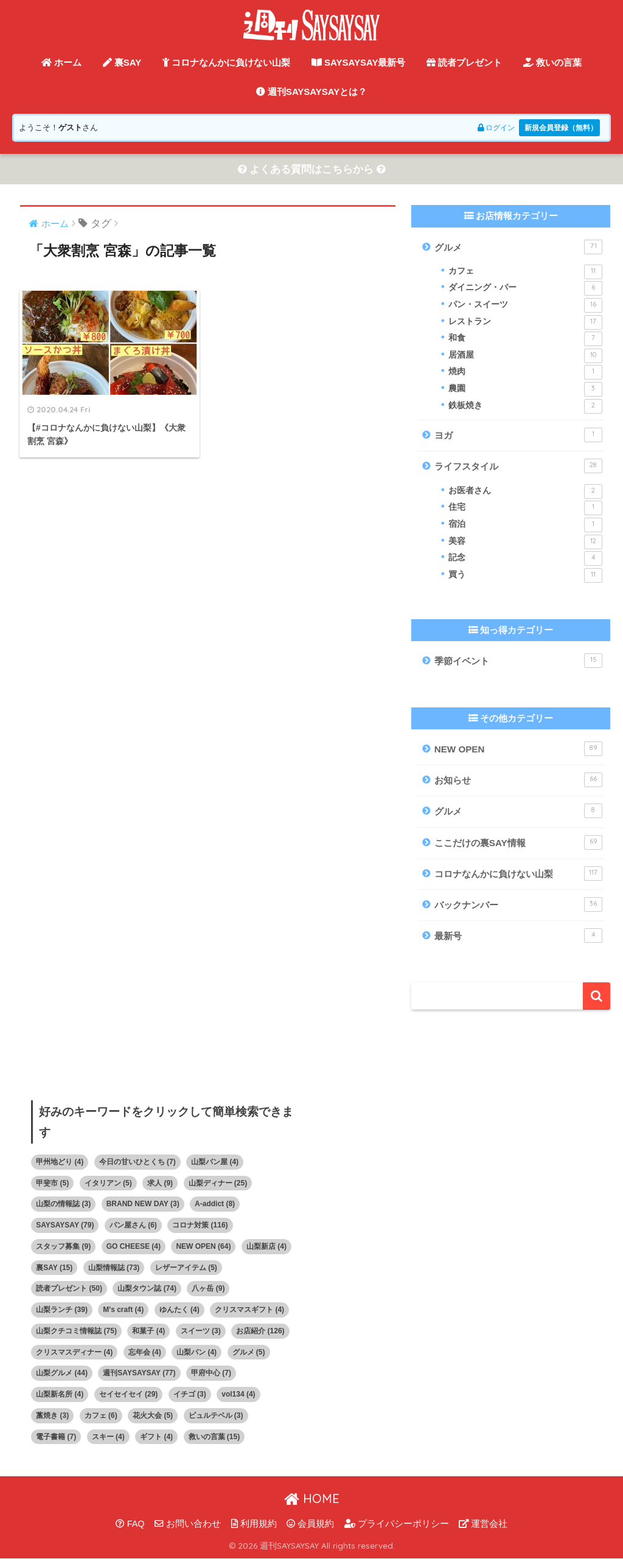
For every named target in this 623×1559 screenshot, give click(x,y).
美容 (525, 542)
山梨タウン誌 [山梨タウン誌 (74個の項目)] (146, 1289)
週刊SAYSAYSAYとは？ (311, 91)
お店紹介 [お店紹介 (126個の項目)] (260, 1331)
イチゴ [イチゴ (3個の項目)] (189, 1395)
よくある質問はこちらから (311, 169)
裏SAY (122, 62)
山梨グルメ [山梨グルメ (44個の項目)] (62, 1373)
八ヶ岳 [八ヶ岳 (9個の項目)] (208, 1289)
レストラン (525, 322)
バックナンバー (518, 905)
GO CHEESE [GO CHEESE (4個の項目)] (133, 1246)
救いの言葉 (552, 62)
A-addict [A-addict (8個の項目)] (215, 1204)
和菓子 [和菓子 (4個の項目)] (148, 1331)
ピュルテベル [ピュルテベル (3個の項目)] (216, 1415)
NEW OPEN (518, 748)
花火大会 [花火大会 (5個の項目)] (153, 1415)
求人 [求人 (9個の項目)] (160, 1183)
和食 (525, 339)
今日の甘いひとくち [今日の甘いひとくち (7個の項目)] (137, 1162)
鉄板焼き (525, 406)
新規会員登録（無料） (557, 127)
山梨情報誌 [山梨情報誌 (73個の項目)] (114, 1267)
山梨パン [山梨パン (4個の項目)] (196, 1352)
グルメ (518, 247)
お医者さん (525, 491)
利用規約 (254, 1524)
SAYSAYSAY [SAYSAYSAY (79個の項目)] (65, 1225)
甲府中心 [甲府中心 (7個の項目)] (211, 1373)
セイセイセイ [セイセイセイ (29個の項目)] (128, 1395)
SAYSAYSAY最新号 (359, 62)
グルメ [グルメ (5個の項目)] (248, 1352)
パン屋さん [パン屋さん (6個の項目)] (133, 1225)
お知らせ (518, 780)
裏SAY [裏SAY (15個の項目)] (54, 1267)
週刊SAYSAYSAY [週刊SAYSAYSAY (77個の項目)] (139, 1373)
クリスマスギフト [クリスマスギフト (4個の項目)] (249, 1310)
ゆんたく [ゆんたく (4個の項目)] (179, 1310)
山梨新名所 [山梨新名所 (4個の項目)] (59, 1395)
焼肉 (525, 373)
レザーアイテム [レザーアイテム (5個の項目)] (186, 1267)
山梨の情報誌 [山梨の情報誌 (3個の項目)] (63, 1204)
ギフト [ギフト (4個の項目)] (156, 1436)
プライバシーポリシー (396, 1524)
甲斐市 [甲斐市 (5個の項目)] (52, 1183)
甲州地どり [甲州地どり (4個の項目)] (59, 1162)
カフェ (525, 272)
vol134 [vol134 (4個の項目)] (238, 1395)
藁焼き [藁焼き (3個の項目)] (52, 1415)
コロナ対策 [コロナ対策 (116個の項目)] (200, 1225)
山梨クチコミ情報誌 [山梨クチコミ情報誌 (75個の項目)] (76, 1331)
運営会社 (483, 1524)
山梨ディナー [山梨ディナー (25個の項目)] (218, 1183)
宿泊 (525, 525)
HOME (311, 1499)
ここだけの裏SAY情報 (518, 842)
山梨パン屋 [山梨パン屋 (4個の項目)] (214, 1162)
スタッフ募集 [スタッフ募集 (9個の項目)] (63, 1246)
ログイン (487, 127)
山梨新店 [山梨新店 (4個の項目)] (266, 1246)
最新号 (518, 936)
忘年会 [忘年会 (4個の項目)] (144, 1352)
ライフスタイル (518, 466)
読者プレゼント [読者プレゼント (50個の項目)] (69, 1289)
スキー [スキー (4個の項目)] (108, 1436)
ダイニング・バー (525, 289)
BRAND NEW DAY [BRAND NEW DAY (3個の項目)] (142, 1204)
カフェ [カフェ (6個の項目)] (101, 1415)
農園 (525, 389)
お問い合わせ (188, 1524)
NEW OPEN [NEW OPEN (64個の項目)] (203, 1246)
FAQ (130, 1524)
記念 (525, 559)
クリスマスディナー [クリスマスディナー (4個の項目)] (74, 1352)
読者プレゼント (464, 62)
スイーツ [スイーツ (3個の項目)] (201, 1331)
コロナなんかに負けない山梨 (226, 62)
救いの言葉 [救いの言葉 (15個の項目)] (214, 1436)
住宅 (525, 508)
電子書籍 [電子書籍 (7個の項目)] (56, 1436)
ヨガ (518, 435)
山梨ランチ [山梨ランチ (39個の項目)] (62, 1310)
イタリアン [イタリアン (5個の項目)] (108, 1183)
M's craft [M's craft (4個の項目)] (123, 1310)
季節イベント (518, 661)
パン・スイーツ (525, 305)
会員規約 (310, 1524)
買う (525, 575)
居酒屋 (525, 356)
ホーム (61, 62)
